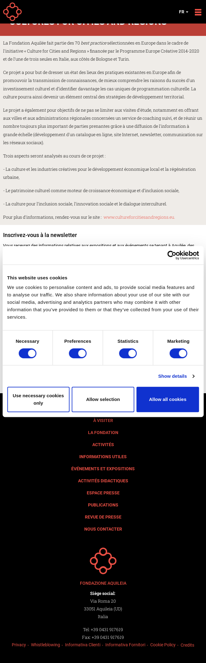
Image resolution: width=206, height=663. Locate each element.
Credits (187, 645)
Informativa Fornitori (125, 644)
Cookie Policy (163, 644)
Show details (172, 376)
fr (183, 11)
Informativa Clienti (82, 644)
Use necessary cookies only (38, 399)
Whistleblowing (45, 644)
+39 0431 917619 (107, 629)
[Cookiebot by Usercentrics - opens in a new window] (172, 255)
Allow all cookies (167, 399)
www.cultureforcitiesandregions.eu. (139, 217)
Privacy (19, 644)
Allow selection (103, 399)
